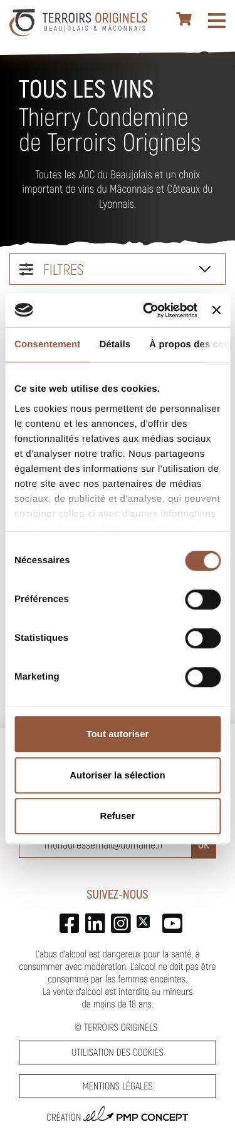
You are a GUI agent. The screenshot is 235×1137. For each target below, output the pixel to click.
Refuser (117, 815)
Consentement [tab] (47, 344)
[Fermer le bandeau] (216, 310)
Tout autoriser (117, 733)
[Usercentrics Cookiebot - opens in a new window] (147, 310)
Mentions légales (117, 1086)
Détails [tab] (114, 344)
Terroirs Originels (121, 1027)
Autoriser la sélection (117, 775)
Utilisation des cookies (117, 1052)
